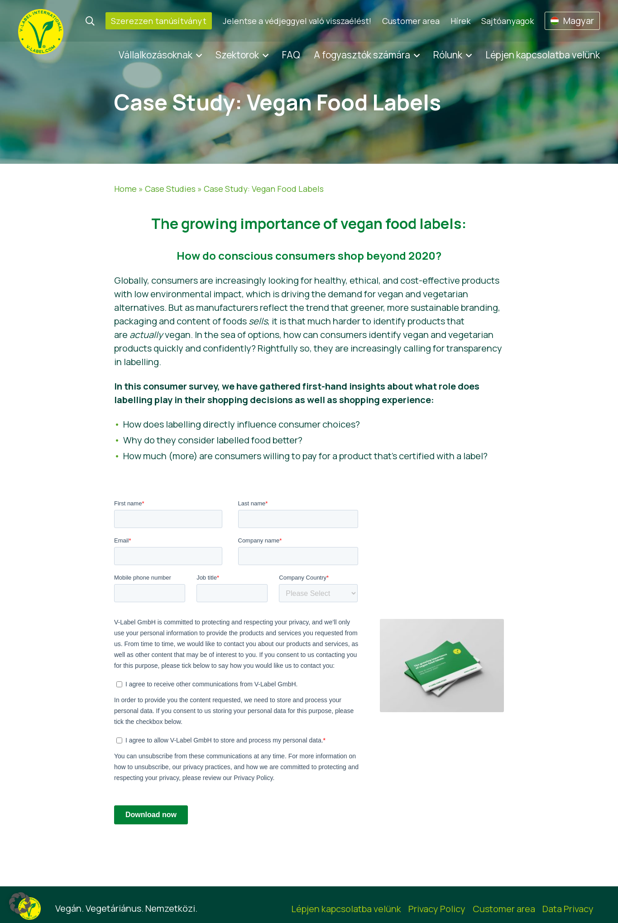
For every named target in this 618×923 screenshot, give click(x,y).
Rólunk (447, 54)
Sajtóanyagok (507, 20)
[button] (20, 903)
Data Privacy (568, 909)
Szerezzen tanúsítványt (158, 20)
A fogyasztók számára (362, 54)
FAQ (291, 54)
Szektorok (237, 54)
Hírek (460, 20)
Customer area (411, 20)
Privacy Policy (436, 909)
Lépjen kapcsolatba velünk (542, 54)
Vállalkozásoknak (155, 54)
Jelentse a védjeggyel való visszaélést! (297, 20)
